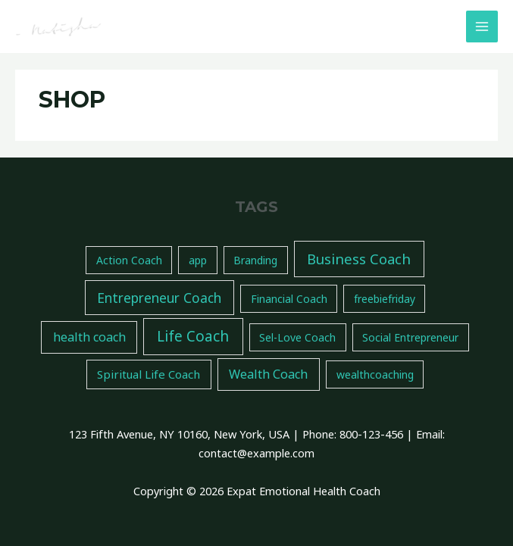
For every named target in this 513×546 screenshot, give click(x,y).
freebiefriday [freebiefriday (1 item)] (384, 299)
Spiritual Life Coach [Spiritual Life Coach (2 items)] (148, 374)
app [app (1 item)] (198, 260)
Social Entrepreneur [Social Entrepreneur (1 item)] (410, 337)
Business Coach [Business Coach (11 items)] (359, 258)
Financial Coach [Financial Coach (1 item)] (289, 299)
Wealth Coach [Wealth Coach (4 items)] (268, 374)
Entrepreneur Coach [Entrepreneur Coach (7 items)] (159, 298)
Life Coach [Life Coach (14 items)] (193, 336)
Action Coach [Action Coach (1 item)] (129, 260)
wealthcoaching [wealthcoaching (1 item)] (375, 374)
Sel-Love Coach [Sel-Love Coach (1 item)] (297, 337)
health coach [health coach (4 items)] (89, 337)
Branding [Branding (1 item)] (255, 260)
